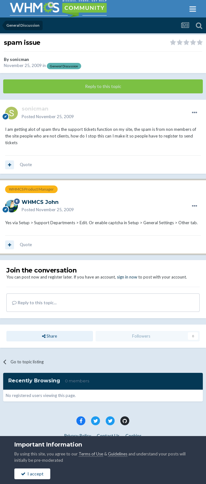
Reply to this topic (103, 86)
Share (49, 336)
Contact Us (108, 435)
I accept (32, 473)
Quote (26, 164)
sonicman (19, 59)
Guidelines (117, 453)
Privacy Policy (77, 435)
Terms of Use (91, 453)
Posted (48, 116)
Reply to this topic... (34, 302)
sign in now (127, 276)
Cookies (133, 435)
